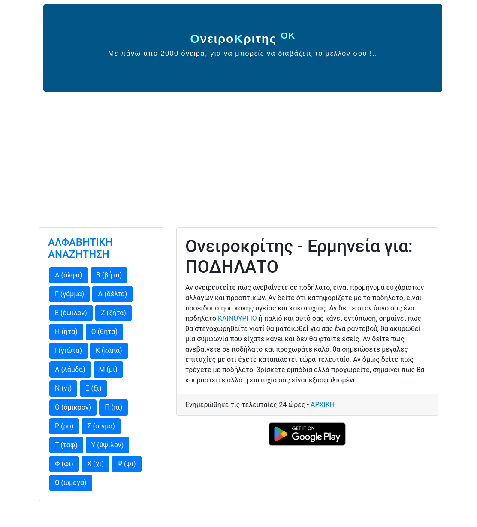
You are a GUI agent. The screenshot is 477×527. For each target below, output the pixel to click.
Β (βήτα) (109, 275)
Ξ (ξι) (93, 388)
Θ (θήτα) (104, 332)
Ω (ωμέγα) (71, 483)
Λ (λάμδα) (70, 369)
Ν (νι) (63, 388)
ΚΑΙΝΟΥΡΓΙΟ (237, 318)
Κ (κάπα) (109, 350)
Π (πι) (113, 407)
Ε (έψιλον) (71, 313)
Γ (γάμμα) (69, 294)
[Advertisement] (238, 156)
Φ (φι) (64, 464)
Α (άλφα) (68, 275)
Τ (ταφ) (66, 445)
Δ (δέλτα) (112, 294)
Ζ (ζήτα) (113, 313)
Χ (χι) (95, 464)
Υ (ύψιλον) (107, 445)
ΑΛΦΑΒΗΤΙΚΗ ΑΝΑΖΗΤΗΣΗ (80, 248)
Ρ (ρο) (64, 426)
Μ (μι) (108, 369)
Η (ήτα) (66, 332)
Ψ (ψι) (127, 464)
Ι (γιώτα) (68, 350)
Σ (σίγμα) (101, 426)
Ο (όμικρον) (73, 407)
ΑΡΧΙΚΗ (323, 405)
